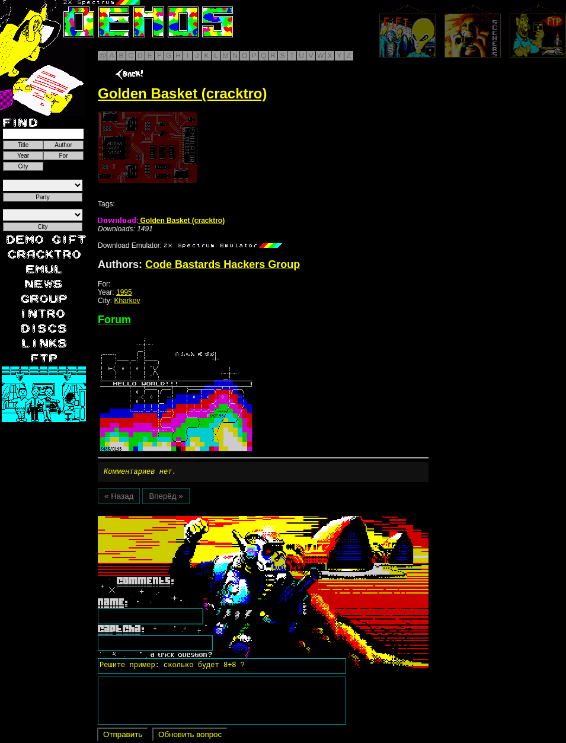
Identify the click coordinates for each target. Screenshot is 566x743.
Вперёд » (166, 497)
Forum (114, 320)
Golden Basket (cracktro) (161, 220)
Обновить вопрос (190, 736)
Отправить (122, 736)
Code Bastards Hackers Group (222, 264)
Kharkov (127, 300)
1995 (124, 292)
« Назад (118, 497)
